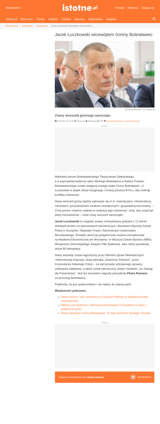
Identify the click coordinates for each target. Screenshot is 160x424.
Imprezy (79, 19)
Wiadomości (42, 26)
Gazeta (66, 19)
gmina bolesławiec (114, 121)
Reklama (132, 7)
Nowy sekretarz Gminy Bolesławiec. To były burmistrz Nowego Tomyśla (106, 313)
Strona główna (11, 26)
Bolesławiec (14, 7)
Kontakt (119, 7)
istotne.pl (80, 7)
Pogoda (111, 19)
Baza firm (27, 19)
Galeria (53, 19)
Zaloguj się (147, 7)
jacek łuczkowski (132, 121)
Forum (41, 19)
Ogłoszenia (95, 19)
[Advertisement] (104, 150)
